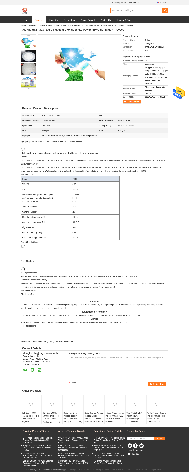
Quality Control (88, 20)
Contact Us (105, 20)
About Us (53, 20)
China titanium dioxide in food (49, 470)
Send (159, 439)
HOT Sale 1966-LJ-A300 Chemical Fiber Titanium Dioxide (51, 416)
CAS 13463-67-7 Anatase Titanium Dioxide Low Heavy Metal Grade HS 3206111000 (72, 448)
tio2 (51, 342)
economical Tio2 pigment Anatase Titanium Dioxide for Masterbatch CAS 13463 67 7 (73, 463)
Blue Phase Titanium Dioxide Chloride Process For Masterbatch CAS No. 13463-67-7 (38, 440)
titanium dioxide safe (65, 342)
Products (39, 20)
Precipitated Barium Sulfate (108, 431)
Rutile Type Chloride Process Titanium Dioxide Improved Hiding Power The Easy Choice (72, 419)
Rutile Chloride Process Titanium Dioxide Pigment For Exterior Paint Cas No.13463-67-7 (94, 419)
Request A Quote (124, 20)
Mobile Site (133, 454)
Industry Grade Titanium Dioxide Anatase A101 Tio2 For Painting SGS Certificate (114, 417)
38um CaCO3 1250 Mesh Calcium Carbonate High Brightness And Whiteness (134, 419)
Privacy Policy (30, 470)
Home (26, 20)
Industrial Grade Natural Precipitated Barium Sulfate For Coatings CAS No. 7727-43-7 (108, 448)
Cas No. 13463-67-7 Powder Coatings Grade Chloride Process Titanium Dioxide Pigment (38, 463)
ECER (161, 470)
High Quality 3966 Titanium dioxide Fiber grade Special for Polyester (30, 417)
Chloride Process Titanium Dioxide (52, 25)
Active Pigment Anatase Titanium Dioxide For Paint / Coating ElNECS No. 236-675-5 (74, 455)
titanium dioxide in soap (36, 342)
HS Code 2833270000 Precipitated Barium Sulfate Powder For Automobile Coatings (109, 455)
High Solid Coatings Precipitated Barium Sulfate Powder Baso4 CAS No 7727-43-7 (109, 440)
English (164, 2)
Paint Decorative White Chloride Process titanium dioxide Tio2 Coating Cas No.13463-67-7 (38, 455)
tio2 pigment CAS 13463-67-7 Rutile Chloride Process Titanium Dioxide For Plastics (38, 448)
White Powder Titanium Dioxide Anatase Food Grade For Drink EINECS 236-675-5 (156, 417)
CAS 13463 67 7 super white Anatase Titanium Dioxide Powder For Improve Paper (73, 440)
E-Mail (131, 450)
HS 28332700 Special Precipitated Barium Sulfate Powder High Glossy (108, 462)
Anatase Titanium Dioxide (71, 431)
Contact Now (128, 101)
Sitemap (139, 450)
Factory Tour (69, 20)
